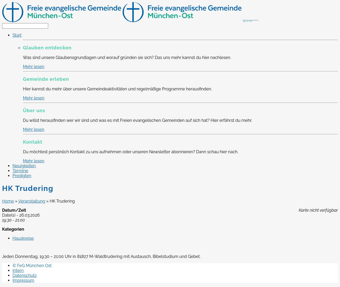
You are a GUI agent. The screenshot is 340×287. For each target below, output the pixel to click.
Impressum (23, 280)
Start (17, 35)
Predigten (22, 175)
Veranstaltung (31, 201)
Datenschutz (25, 275)
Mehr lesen (33, 66)
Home (8, 201)
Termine (20, 170)
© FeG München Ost (32, 265)
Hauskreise (23, 238)
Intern (18, 270)
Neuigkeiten (24, 165)
